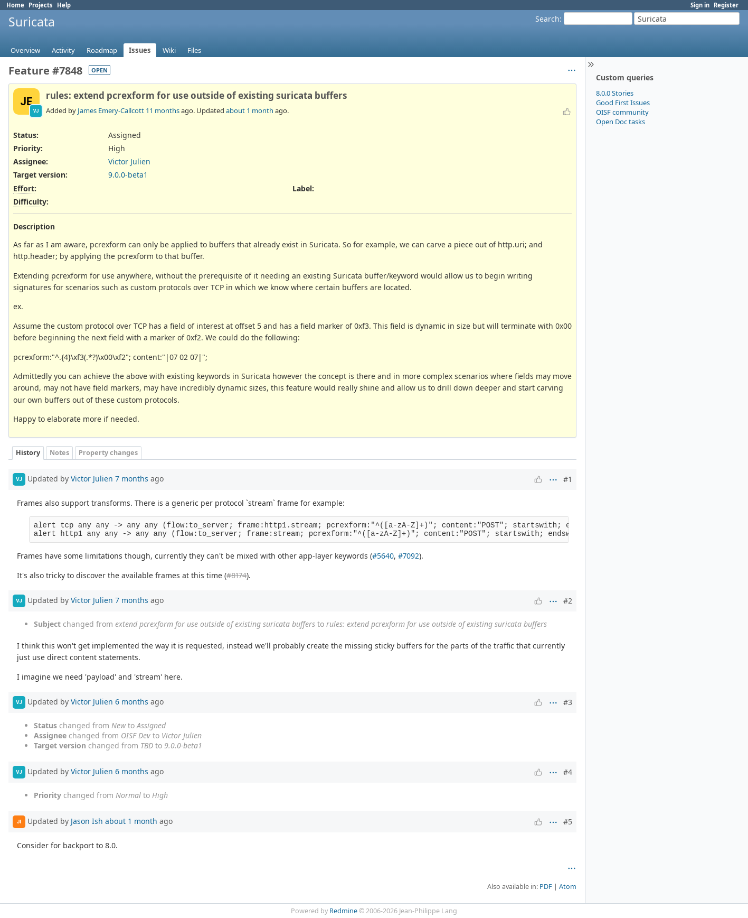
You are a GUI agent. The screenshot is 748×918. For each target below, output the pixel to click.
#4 (567, 772)
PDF (545, 886)
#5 (567, 822)
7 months (131, 479)
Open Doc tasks (620, 121)
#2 (567, 601)
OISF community (622, 112)
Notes (59, 452)
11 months (162, 110)
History (28, 452)
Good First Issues (623, 102)
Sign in (699, 5)
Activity (63, 50)
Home (15, 5)
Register (726, 5)
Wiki (169, 50)
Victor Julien (129, 161)
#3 (567, 702)
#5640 (383, 556)
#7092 (408, 556)
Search (547, 19)
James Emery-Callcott (111, 110)
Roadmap (102, 50)
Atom (567, 886)
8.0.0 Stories (614, 93)
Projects (41, 5)
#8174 (236, 575)
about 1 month (249, 110)
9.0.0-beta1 (128, 175)
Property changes (108, 452)
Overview (25, 50)
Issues (140, 50)
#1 (567, 479)
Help (64, 5)
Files (194, 50)
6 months (131, 701)
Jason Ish (87, 820)
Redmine (343, 910)
